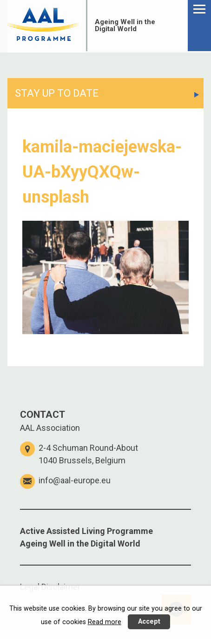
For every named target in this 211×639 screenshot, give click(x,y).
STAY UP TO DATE (57, 93)
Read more (104, 622)
